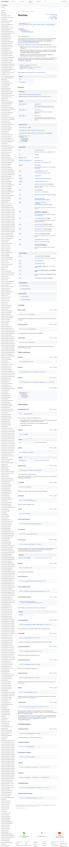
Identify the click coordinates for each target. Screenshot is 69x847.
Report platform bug (63, 843)
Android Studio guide (55, 845)
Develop (27, 11)
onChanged (37, 170)
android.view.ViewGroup (25, 30)
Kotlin (52, 18)
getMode (36, 154)
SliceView (27, 24)
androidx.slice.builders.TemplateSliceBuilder (28, 42)
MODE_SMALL (37, 115)
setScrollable (38, 218)
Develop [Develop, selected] (30, 1)
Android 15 (44, 843)
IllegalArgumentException (23, 719)
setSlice (36, 239)
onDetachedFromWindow (39, 263)
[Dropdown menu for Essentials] (16, 1)
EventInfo (21, 614)
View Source (53, 16)
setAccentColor (38, 184)
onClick (36, 175)
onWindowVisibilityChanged (40, 278)
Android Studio (64, 1)
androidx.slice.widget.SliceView (28, 31)
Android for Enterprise (19, 845)
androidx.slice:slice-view (53, 14)
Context (25, 127)
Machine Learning (28, 845)
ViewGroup (35, 24)
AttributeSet (38, 130)
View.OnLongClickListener (39, 199)
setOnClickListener (39, 194)
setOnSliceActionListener (40, 202)
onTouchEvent (37, 181)
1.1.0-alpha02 (54, 17)
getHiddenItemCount (39, 150)
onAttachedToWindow (39, 260)
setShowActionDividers (39, 224)
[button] (7, 16)
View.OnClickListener (50, 24)
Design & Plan (21, 1)
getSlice (36, 157)
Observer (43, 24)
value (49, 172)
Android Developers (21, 11)
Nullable (34, 130)
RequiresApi (22, 23)
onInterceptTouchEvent (39, 178)
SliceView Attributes (40, 72)
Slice (27, 36)
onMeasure (37, 270)
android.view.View (23, 29)
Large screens (36, 844)
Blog (47, 1)
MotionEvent (47, 178)
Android (17, 843)
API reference (4, 5)
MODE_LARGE (37, 104)
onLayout (36, 266)
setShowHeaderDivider (39, 229)
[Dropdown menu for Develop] (33, 1)
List (24, 160)
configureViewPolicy (39, 256)
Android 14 (44, 845)
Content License (45, 805)
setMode (36, 189)
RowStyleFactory (37, 212)
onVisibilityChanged (39, 274)
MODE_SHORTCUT (38, 109)
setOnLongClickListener (40, 198)
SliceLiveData (21, 60)
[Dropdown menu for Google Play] (41, 1)
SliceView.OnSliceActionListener (34, 94)
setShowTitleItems (38, 233)
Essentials (13, 1)
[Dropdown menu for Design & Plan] (25, 1)
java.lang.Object (21, 28)
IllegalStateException (23, 717)
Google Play (38, 1)
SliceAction (28, 160)
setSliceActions (38, 244)
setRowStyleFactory (39, 211)
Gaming (26, 843)
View (39, 175)
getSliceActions (38, 160)
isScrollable (37, 165)
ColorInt (44, 184)
